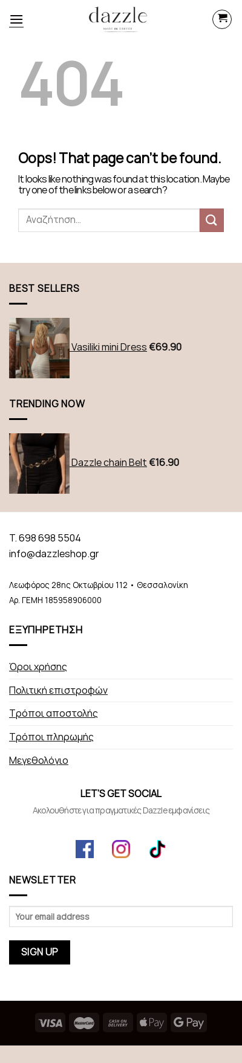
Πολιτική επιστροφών (58, 690)
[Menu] (16, 19)
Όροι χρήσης (38, 667)
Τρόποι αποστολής (53, 713)
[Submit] (212, 220)
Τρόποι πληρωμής (51, 737)
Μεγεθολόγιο (38, 760)
